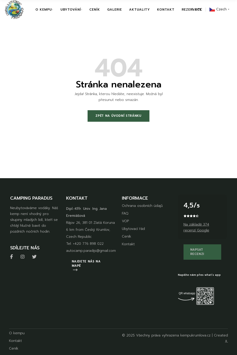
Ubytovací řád (133, 228)
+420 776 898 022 (88, 243)
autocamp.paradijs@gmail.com (91, 250)
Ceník (126, 236)
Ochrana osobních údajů (142, 205)
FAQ (125, 213)
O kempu (17, 333)
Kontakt (128, 244)
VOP (125, 221)
